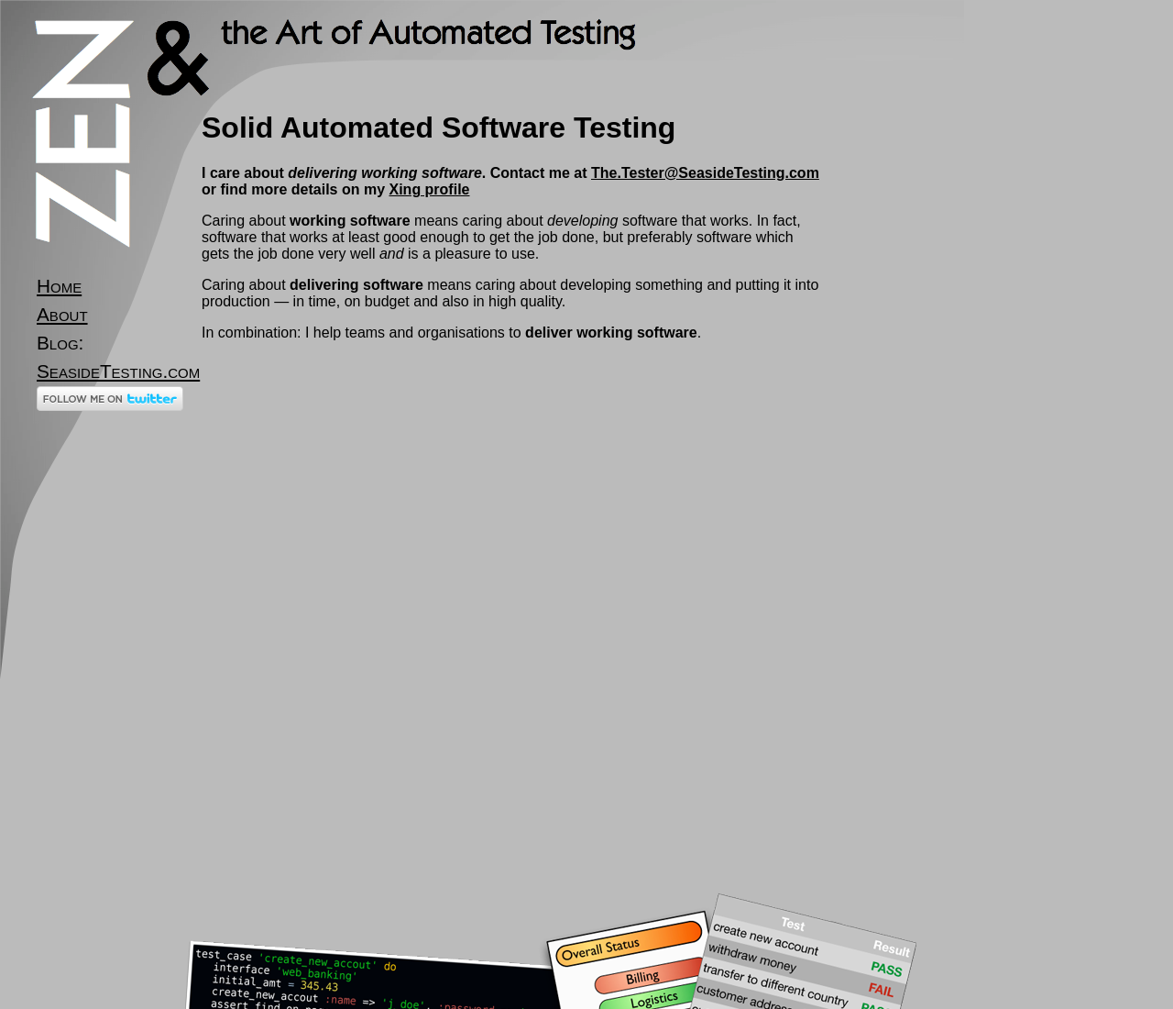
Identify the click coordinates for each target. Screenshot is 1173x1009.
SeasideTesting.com (118, 371)
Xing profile (429, 189)
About (62, 314)
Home (59, 285)
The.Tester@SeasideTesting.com (705, 173)
